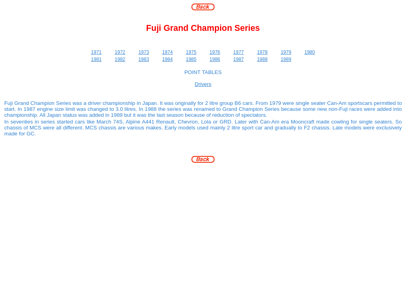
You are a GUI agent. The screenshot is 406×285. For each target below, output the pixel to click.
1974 (167, 52)
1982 (120, 59)
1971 (96, 52)
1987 (238, 59)
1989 (286, 59)
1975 (191, 52)
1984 (167, 59)
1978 (262, 52)
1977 (238, 52)
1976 (215, 52)
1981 (96, 59)
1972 (120, 52)
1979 (286, 52)
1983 (143, 59)
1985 (191, 59)
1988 (262, 59)
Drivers (203, 84)
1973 (143, 52)
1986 (215, 59)
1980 (309, 52)
